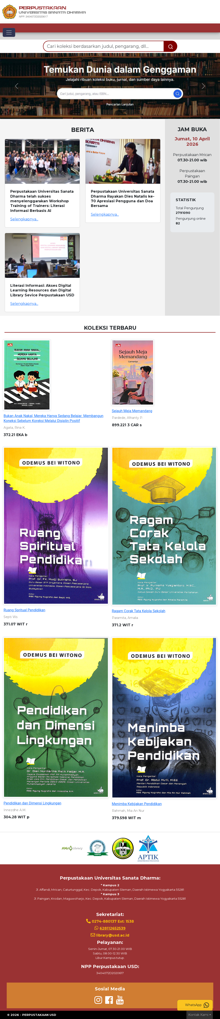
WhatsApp (197, 1005)
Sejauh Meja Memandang (132, 411)
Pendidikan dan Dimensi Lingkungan (32, 803)
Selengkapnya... (24, 219)
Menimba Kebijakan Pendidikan (137, 804)
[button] (16, 86)
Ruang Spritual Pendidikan (24, 610)
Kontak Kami (198, 1015)
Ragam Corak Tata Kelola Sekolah (138, 611)
